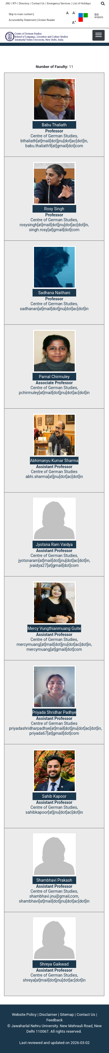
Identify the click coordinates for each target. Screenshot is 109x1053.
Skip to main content (21, 14)
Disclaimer (48, 1014)
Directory (24, 3)
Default (80, 15)
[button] (98, 35)
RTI (14, 3)
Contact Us (38, 3)
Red (80, 19)
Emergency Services (58, 3)
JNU (7, 3)
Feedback (55, 1020)
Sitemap (67, 1014)
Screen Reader (46, 20)
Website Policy (24, 1014)
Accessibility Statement (22, 20)
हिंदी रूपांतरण (98, 16)
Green (85, 15)
